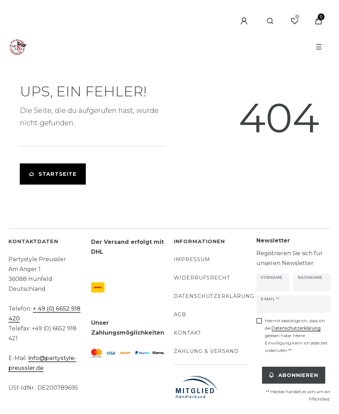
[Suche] (270, 21)
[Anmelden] (245, 21)
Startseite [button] (53, 174)
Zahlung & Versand (206, 351)
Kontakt (187, 333)
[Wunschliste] (294, 21)
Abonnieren (293, 375)
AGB (180, 314)
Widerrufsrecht (202, 278)
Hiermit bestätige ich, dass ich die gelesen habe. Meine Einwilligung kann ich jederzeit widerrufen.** (296, 335)
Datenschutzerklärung (214, 296)
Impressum (192, 259)
